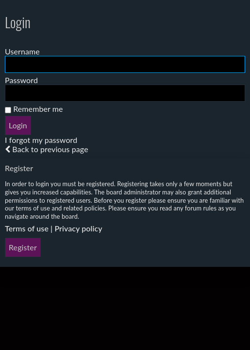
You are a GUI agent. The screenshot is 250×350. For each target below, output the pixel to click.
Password (21, 80)
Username (22, 51)
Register (23, 247)
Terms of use (27, 228)
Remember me (34, 108)
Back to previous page (50, 149)
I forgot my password (41, 139)
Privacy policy (78, 228)
